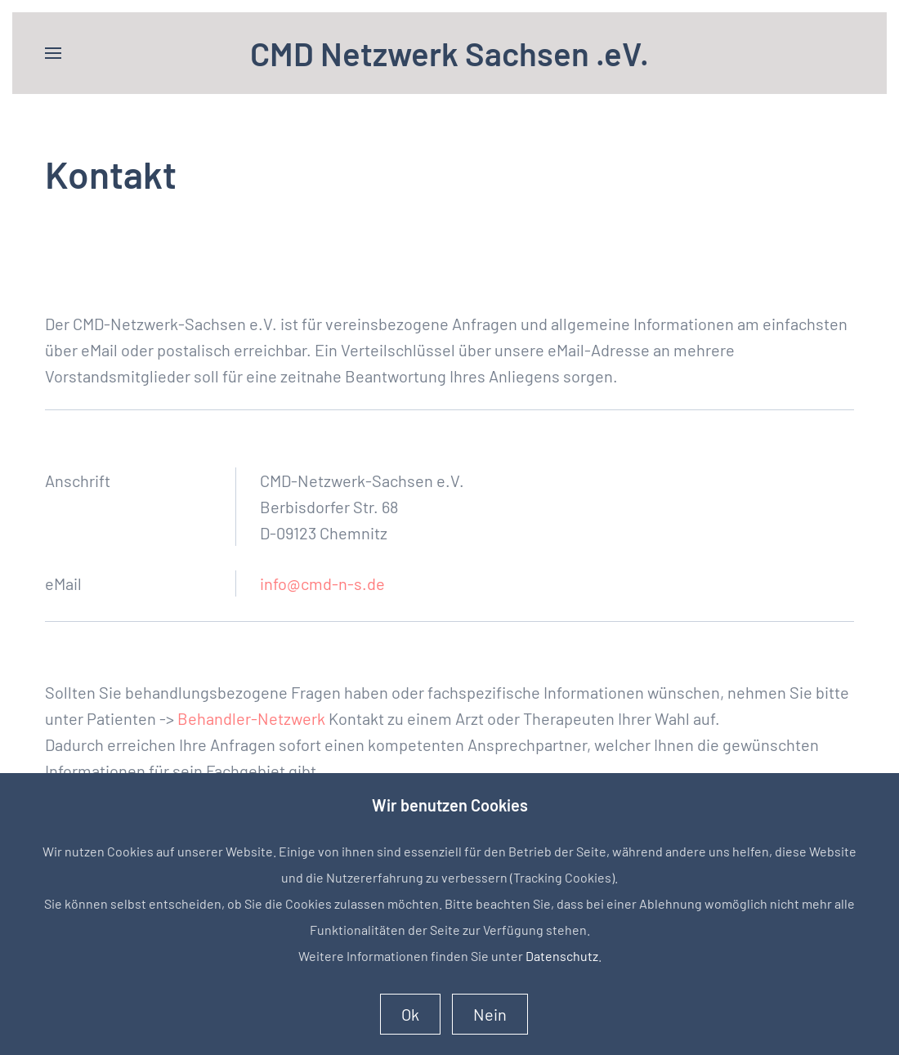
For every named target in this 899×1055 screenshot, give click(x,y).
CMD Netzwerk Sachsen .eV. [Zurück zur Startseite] (449, 53)
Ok (410, 1014)
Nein (490, 1014)
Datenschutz (562, 955)
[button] (53, 53)
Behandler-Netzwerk (251, 718)
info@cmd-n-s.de (322, 583)
